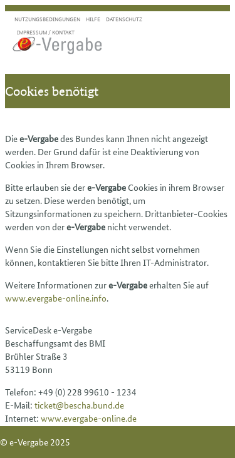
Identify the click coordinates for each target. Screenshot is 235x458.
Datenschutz (124, 19)
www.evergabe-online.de (89, 418)
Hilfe (93, 19)
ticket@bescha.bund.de (79, 405)
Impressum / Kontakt (46, 32)
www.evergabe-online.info (56, 298)
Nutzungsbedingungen (47, 19)
